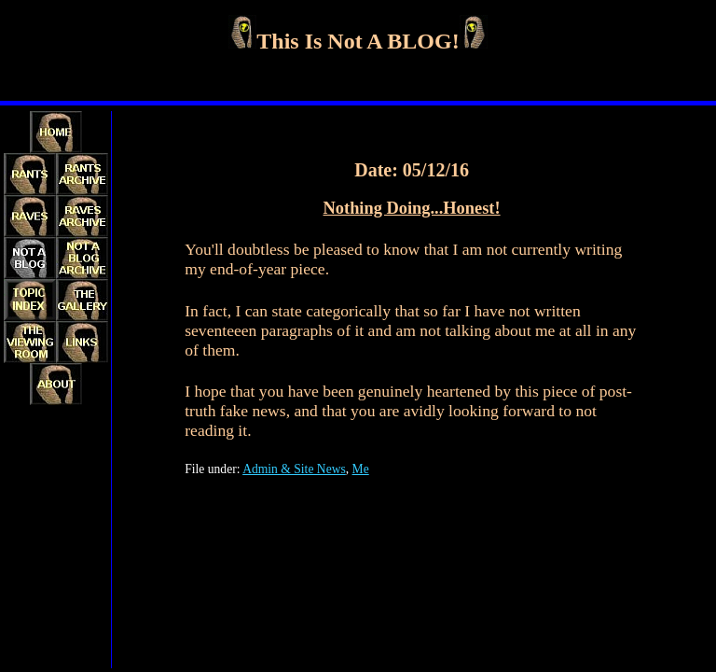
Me (360, 469)
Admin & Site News (294, 469)
